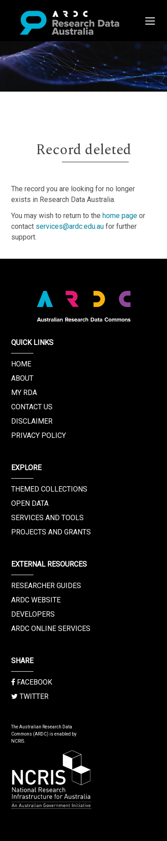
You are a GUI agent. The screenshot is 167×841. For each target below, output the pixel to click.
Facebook (31, 682)
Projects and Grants (51, 532)
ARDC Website (36, 600)
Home (21, 364)
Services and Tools (47, 517)
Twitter (30, 696)
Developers (33, 614)
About (22, 378)
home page (119, 215)
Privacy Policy (38, 435)
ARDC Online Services (50, 628)
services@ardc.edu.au (70, 226)
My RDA (24, 392)
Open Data (30, 503)
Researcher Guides (46, 585)
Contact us (32, 407)
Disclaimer (32, 421)
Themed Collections (49, 489)
